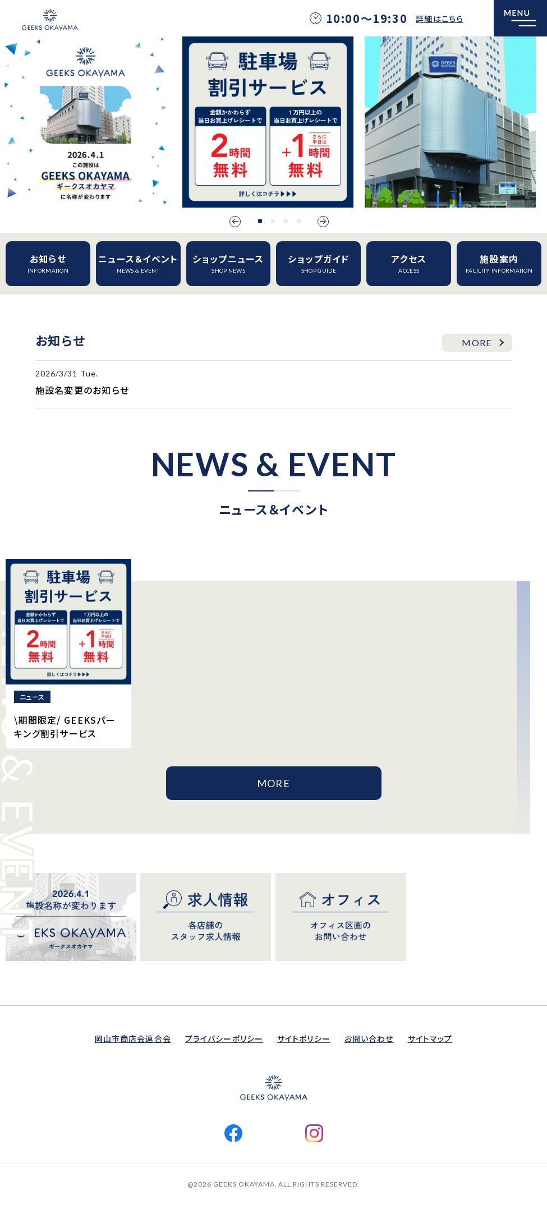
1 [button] (260, 221)
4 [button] (298, 221)
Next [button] (323, 221)
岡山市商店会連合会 (133, 1038)
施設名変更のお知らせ (82, 390)
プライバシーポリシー (224, 1038)
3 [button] (285, 221)
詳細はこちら (439, 18)
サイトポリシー (303, 1038)
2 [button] (272, 221)
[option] (85, 122)
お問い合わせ (369, 1038)
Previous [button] (235, 221)
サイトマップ (430, 1038)
